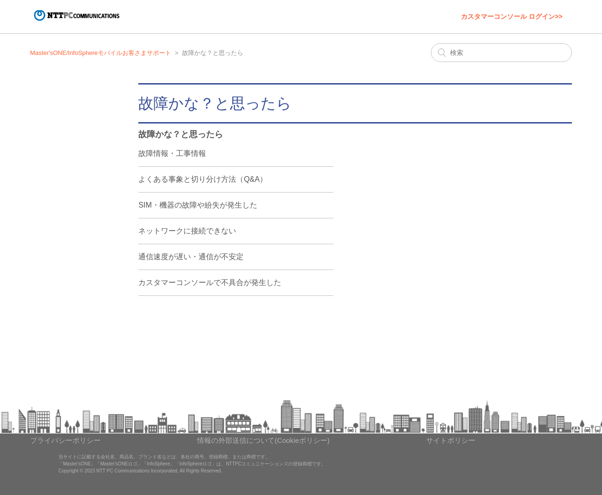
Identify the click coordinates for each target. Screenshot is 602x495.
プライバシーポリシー (65, 440)
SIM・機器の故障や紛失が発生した (197, 205)
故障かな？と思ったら (180, 134)
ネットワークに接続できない (187, 231)
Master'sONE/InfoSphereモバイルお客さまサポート (100, 52)
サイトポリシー (450, 440)
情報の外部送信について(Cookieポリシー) (263, 440)
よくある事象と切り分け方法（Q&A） (202, 179)
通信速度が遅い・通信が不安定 (191, 257)
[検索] (501, 52)
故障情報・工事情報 (172, 153)
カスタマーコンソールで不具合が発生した (209, 282)
